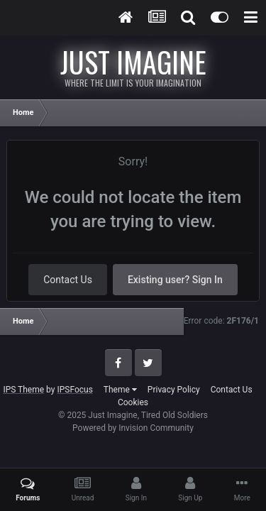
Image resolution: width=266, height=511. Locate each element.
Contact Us (67, 279)
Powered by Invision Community (133, 428)
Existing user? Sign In (175, 279)
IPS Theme (23, 390)
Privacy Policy (174, 390)
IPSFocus (74, 390)
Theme (120, 390)
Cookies (133, 402)
